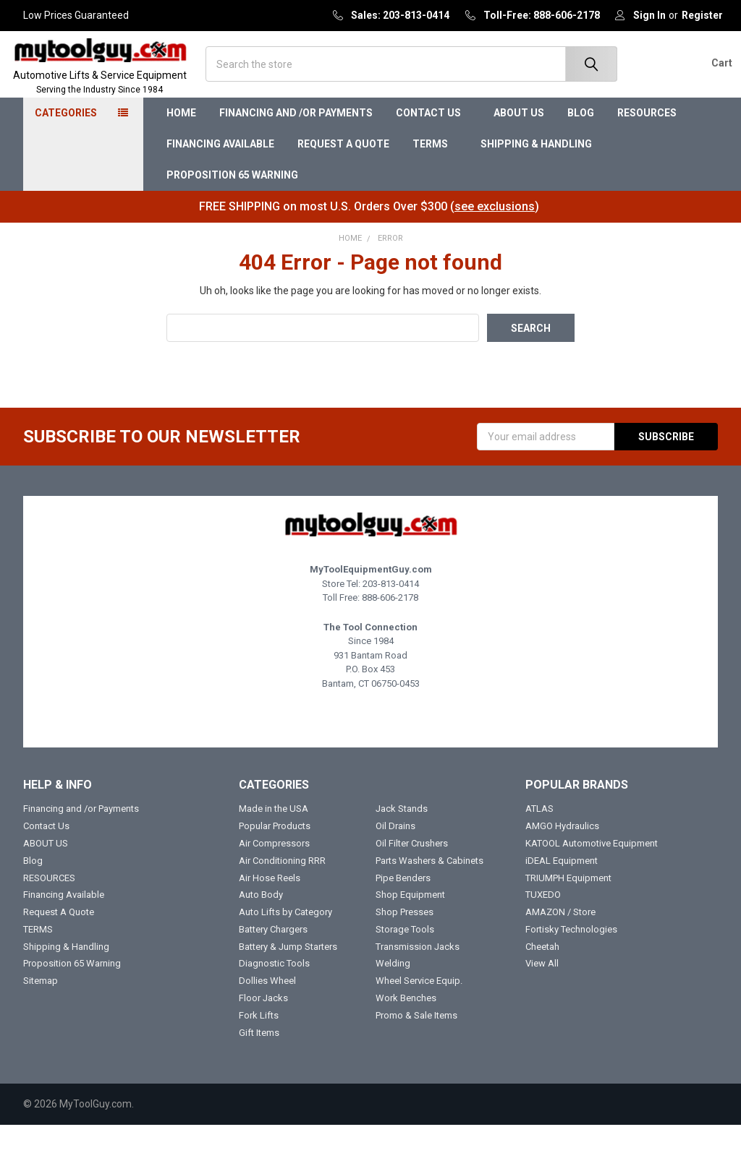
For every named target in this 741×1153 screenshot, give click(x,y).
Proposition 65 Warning (232, 202)
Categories (66, 141)
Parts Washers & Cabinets (429, 888)
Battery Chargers (273, 956)
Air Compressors (274, 870)
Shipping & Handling (536, 171)
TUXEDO (543, 922)
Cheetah (542, 974)
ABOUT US (519, 141)
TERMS (434, 171)
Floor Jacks (263, 1025)
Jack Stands (402, 836)
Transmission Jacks (418, 974)
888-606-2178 (390, 625)
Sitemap (40, 1008)
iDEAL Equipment (561, 888)
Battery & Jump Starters (288, 974)
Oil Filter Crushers (412, 870)
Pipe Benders (403, 905)
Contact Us (433, 141)
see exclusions (494, 234)
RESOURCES (651, 141)
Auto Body (261, 922)
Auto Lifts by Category (285, 939)
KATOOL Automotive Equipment (591, 870)
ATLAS (539, 836)
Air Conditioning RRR (282, 888)
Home (181, 141)
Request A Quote (343, 171)
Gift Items (259, 1060)
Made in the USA (273, 836)
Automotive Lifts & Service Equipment (113, 97)
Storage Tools (405, 956)
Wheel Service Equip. (419, 1008)
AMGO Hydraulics (562, 853)
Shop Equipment (410, 922)
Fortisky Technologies (571, 956)
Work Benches (406, 1025)
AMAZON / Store (560, 939)
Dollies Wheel (267, 1008)
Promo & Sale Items (416, 1042)
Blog (580, 141)
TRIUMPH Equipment (568, 905)
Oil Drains (395, 853)
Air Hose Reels (269, 905)
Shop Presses (404, 939)
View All (542, 991)
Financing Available (220, 171)
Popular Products (274, 853)
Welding (393, 991)
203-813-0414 (391, 611)
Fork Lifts (259, 1042)
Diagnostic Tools (274, 991)
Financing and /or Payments (296, 141)
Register (702, 15)
